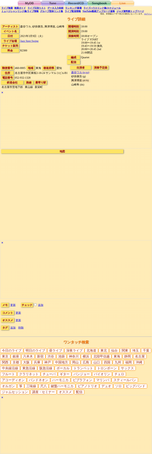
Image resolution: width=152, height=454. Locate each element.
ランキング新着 (73, 8)
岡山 (75, 362)
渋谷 (51, 356)
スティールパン (124, 380)
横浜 (86, 356)
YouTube (98, 11)
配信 (73, 11)
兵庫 (37, 362)
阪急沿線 (45, 368)
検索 (7, 8)
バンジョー (82, 374)
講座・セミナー (43, 392)
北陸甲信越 (101, 356)
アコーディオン (13, 380)
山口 (96, 362)
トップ (130, 11)
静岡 (127, 356)
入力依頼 (55, 8)
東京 (5, 356)
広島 (86, 362)
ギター (65, 374)
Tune (52, 3)
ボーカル (63, 368)
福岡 (128, 362)
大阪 (26, 362)
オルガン (8, 386)
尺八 (43, 386)
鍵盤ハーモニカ (62, 386)
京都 (16, 362)
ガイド (20, 8)
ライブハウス (102, 8)
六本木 (28, 356)
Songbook (99, 3)
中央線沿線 (10, 368)
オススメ (65, 392)
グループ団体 (51, 11)
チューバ (49, 374)
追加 (40, 304)
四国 (107, 362)
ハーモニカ (60, 380)
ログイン (148, 14)
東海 (117, 356)
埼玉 (135, 350)
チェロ (119, 374)
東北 (103, 350)
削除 (21, 327)
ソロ (118, 386)
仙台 (114, 350)
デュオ (106, 386)
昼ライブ (55, 350)
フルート (8, 374)
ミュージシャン (20, 11)
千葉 (146, 350)
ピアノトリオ (87, 386)
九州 (118, 362)
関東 (125, 350)
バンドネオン (38, 380)
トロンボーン (107, 368)
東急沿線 (28, 368)
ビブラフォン (82, 380)
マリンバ (102, 380)
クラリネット (29, 374)
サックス (127, 368)
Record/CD (76, 3)
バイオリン (102, 374)
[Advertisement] (76, 121)
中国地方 (61, 362)
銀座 (16, 356)
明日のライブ (35, 350)
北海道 (91, 350)
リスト (36, 8)
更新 (13, 304)
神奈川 (74, 356)
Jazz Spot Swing (29, 40)
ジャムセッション (15, 392)
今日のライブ (11, 350)
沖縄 (139, 362)
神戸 (47, 362)
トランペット (83, 368)
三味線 (31, 386)
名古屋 (140, 356)
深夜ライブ (74, 350)
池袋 (61, 356)
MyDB (29, 3)
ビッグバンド (135, 386)
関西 (5, 362)
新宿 (40, 356)
